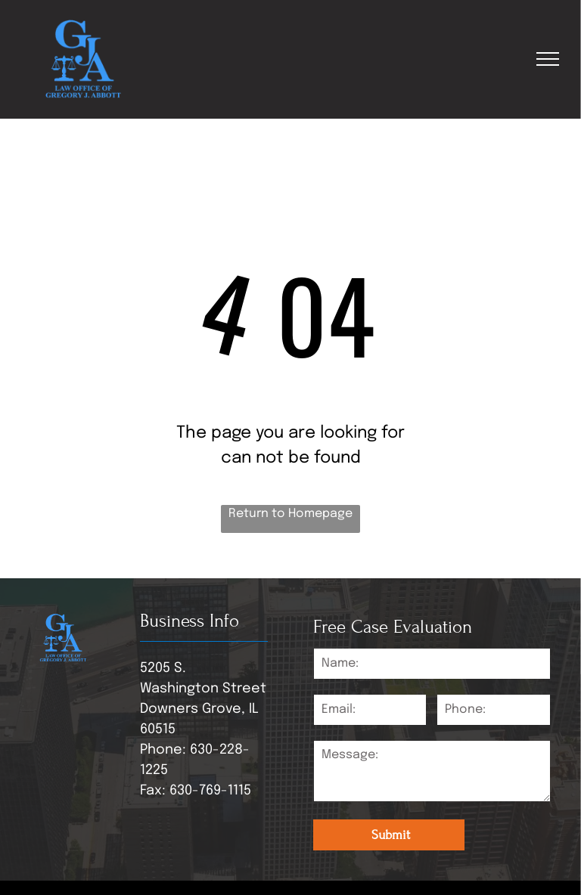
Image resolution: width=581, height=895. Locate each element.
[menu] (547, 59)
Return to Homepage (290, 513)
